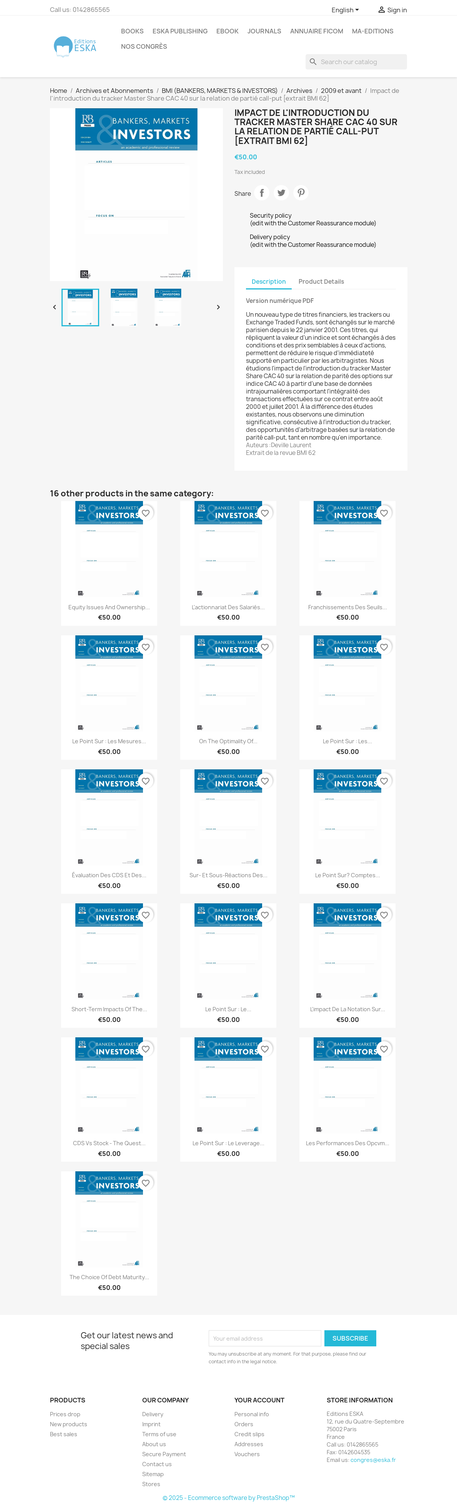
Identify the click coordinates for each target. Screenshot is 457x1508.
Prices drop (65, 1414)
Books (132, 31)
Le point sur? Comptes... (347, 875)
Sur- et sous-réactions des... (228, 875)
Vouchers (247, 1454)
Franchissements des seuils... (347, 607)
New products (68, 1424)
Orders (243, 1424)
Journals (264, 31)
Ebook (227, 31)
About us (154, 1444)
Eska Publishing (180, 31)
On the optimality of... (228, 741)
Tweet (281, 192)
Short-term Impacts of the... (109, 1009)
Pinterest (301, 192)
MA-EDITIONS (373, 31)
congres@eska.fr (373, 1459)
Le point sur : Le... (228, 1009)
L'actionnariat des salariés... (228, 607)
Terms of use (159, 1434)
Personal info (251, 1414)
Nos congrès (144, 46)
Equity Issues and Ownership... (109, 607)
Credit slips (249, 1434)
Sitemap (153, 1474)
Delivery (152, 1414)
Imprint (151, 1424)
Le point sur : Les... (347, 741)
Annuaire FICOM (316, 31)
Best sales (63, 1434)
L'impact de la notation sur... (347, 1009)
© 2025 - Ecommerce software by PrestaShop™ (229, 1498)
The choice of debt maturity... (109, 1277)
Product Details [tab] (321, 282)
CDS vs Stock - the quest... (109, 1143)
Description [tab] (269, 282)
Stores (151, 1484)
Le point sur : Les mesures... (109, 741)
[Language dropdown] (347, 10)
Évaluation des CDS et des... (109, 875)
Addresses (248, 1444)
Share (261, 192)
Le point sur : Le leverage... (228, 1143)
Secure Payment (164, 1454)
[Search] (356, 61)
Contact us (157, 1464)
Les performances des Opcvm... (347, 1143)
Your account (259, 1400)
